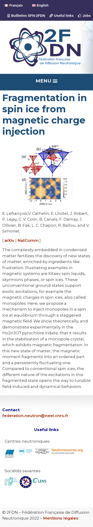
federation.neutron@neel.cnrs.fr (35, 415)
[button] (46, 81)
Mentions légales (60, 518)
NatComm (28, 240)
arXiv (9, 240)
